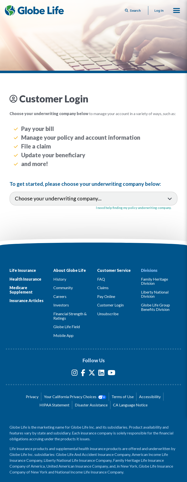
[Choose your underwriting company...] (93, 198)
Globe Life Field (66, 326)
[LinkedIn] (101, 373)
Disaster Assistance (91, 405)
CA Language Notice (130, 405)
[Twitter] (91, 373)
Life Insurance (22, 270)
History (59, 279)
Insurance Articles (26, 300)
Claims (103, 287)
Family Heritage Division (154, 281)
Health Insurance (25, 279)
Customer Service (114, 270)
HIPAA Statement (54, 405)
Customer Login (110, 305)
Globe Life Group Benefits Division (155, 307)
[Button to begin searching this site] (133, 10)
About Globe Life (69, 270)
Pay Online (106, 296)
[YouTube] (111, 373)
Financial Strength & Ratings (70, 315)
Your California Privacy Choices (75, 396)
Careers (59, 296)
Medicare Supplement (21, 289)
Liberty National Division (154, 294)
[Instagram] (75, 373)
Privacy (32, 396)
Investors (61, 305)
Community (63, 287)
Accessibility (150, 396)
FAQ (101, 279)
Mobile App (63, 335)
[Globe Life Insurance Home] (34, 10)
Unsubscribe (108, 313)
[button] (176, 10)
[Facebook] (83, 373)
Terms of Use (123, 396)
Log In (159, 10)
